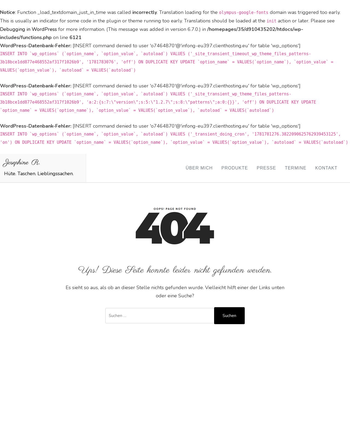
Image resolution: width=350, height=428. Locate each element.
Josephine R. (22, 163)
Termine (296, 168)
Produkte (234, 168)
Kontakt (326, 168)
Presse (266, 168)
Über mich (199, 168)
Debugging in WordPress (28, 29)
